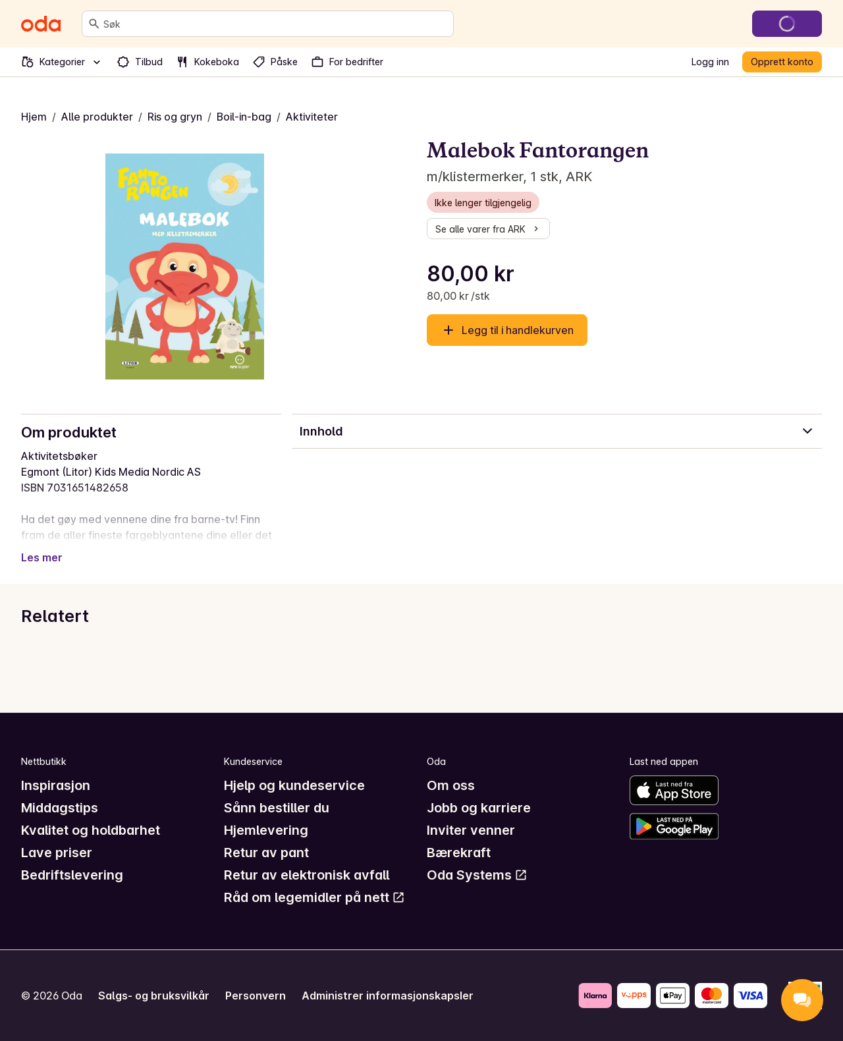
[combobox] (275, 23)
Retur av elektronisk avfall (306, 875)
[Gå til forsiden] (41, 24)
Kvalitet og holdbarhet (90, 830)
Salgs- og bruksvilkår (153, 995)
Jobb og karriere (479, 808)
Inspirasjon (55, 785)
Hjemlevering (266, 830)
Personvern (255, 995)
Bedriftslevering (72, 875)
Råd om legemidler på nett (314, 897)
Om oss (451, 785)
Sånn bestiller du (276, 808)
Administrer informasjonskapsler (388, 995)
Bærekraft (459, 852)
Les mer (42, 557)
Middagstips (59, 808)
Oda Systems (477, 875)
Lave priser (56, 852)
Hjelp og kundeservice (294, 785)
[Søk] (94, 23)
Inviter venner (471, 830)
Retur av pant (266, 852)
